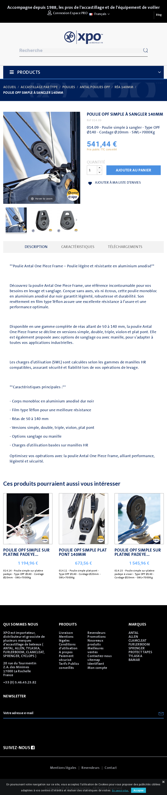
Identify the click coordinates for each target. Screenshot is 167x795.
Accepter (138, 790)
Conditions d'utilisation (68, 646)
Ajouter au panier (133, 170)
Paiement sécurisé (66, 658)
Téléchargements (125, 247)
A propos (66, 652)
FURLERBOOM (139, 644)
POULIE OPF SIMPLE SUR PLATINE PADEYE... (26, 552)
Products (28, 72)
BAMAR (134, 660)
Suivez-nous (19, 747)
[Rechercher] (83, 50)
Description (36, 247)
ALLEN (133, 637)
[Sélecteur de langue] (99, 14)
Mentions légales (66, 638)
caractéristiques (77, 247)
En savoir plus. (120, 790)
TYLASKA (135, 656)
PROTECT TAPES (140, 652)
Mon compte (97, 668)
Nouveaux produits (95, 642)
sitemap (93, 660)
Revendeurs (96, 633)
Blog (159, 14)
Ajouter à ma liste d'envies (114, 183)
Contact (111, 768)
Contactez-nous (99, 656)
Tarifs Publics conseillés (69, 666)
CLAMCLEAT (138, 640)
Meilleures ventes (95, 650)
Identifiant (95, 664)
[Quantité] (92, 170)
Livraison (66, 633)
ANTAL (134, 633)
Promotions (96, 637)
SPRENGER (137, 648)
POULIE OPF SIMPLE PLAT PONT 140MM (83, 552)
